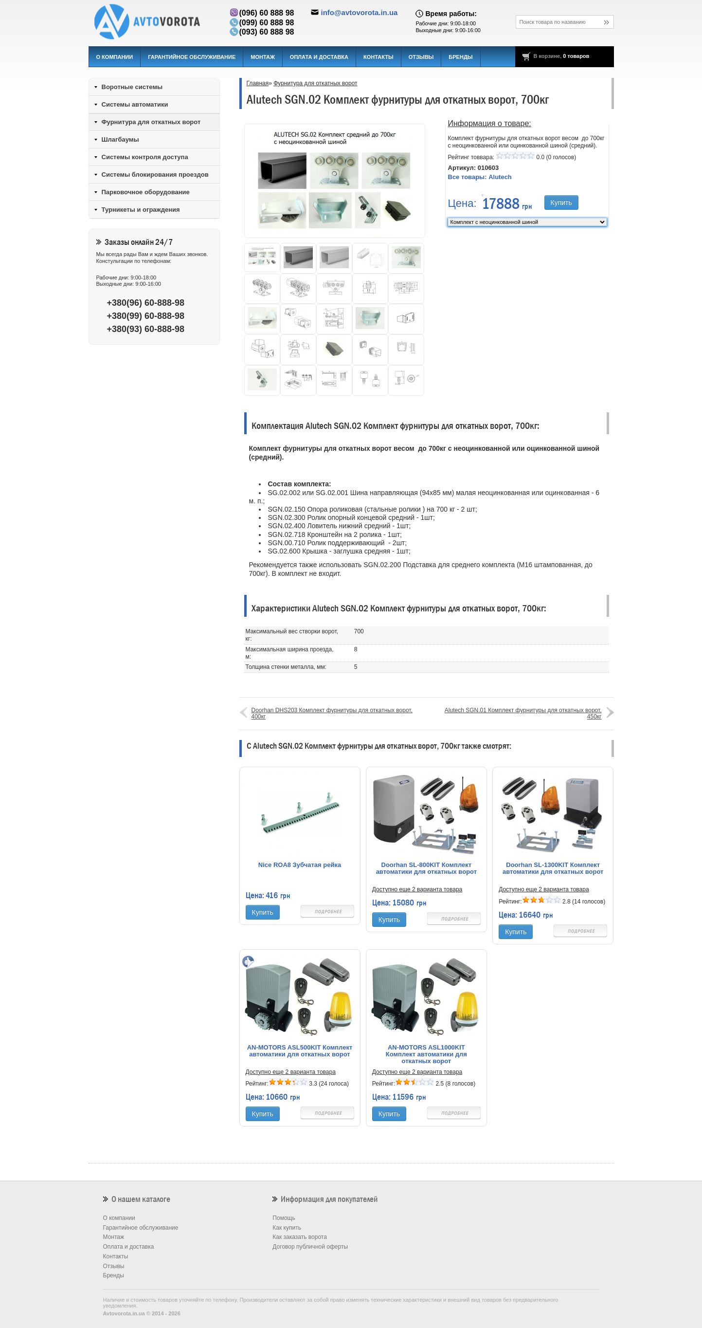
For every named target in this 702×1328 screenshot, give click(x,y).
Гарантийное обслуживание (191, 57)
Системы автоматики (135, 104)
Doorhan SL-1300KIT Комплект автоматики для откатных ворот (553, 868)
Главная (258, 83)
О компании (114, 57)
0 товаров (576, 56)
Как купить (286, 1227)
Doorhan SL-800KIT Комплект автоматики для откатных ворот (426, 868)
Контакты (378, 57)
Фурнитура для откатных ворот (315, 83)
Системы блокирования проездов (155, 174)
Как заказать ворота (299, 1237)
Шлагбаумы (120, 139)
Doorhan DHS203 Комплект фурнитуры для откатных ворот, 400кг (332, 713)
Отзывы (421, 57)
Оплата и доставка (319, 57)
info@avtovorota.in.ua (359, 12)
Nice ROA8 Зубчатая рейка (299, 865)
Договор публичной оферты (310, 1246)
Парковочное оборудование (146, 192)
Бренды (460, 57)
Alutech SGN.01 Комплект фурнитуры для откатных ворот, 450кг (523, 713)
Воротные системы (132, 87)
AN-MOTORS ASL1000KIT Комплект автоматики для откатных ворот (426, 1054)
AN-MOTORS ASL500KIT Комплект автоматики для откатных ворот (300, 1051)
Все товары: (480, 177)
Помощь (283, 1218)
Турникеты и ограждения (141, 209)
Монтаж (263, 57)
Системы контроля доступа (145, 157)
